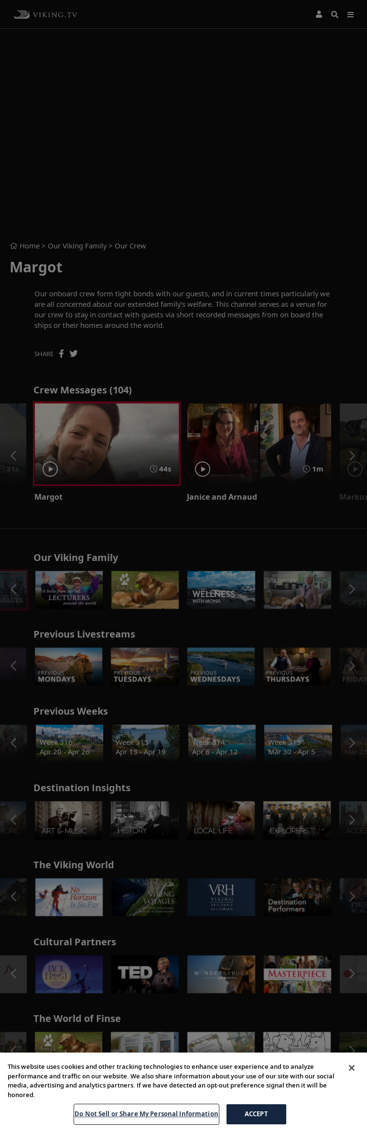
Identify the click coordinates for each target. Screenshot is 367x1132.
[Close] (351, 1067)
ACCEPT (256, 1114)
